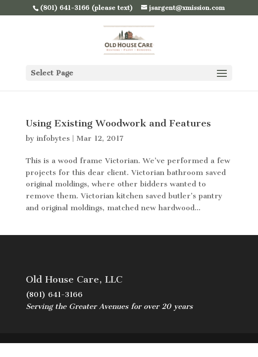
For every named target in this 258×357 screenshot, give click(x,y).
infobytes (53, 138)
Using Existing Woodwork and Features (118, 123)
